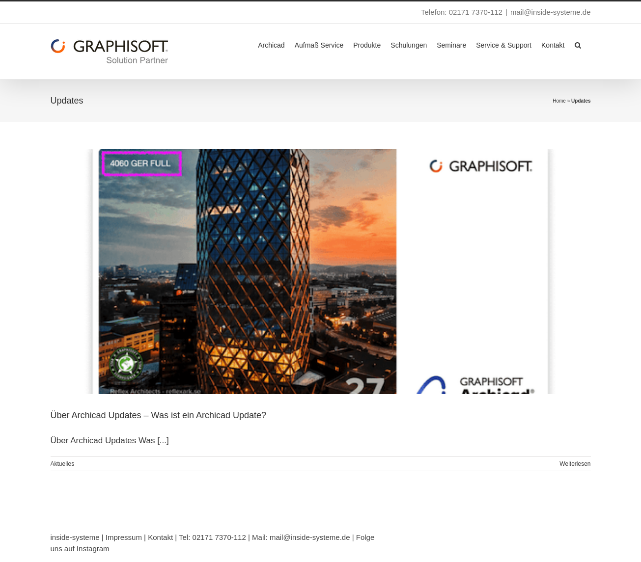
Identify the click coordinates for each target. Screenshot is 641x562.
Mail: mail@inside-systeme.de (301, 537)
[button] (578, 44)
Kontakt (160, 537)
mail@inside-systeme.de (550, 12)
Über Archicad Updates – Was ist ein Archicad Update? (159, 415)
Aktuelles (63, 463)
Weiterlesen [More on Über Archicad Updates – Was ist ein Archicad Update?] (574, 463)
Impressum (124, 537)
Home (559, 101)
